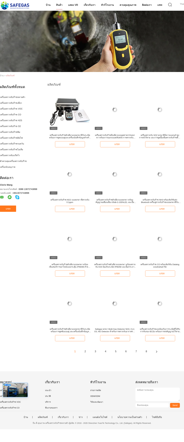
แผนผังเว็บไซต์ (100, 417)
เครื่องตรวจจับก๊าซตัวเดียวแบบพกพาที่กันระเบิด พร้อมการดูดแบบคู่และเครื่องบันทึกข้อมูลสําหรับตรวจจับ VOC (69, 136)
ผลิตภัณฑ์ (10, 75)
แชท (159, 5)
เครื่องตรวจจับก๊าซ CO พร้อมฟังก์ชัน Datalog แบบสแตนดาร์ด (159, 265)
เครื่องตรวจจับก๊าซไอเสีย (11, 149)
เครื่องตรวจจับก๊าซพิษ (10, 132)
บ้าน (48, 5)
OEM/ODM (95, 396)
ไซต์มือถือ (157, 417)
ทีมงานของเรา (51, 408)
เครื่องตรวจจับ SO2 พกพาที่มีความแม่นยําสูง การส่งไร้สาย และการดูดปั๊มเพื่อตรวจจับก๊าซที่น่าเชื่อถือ (160, 136)
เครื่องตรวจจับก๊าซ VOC (11, 109)
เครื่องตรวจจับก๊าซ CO (10, 114)
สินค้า (59, 5)
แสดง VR (73, 5)
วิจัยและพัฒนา (96, 402)
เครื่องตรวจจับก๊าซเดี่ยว (11, 103)
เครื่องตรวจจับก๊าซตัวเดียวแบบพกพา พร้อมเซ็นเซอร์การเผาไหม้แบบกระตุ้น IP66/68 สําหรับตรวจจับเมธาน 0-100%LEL (69, 265)
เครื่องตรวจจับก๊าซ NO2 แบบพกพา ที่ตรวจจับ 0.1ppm (69, 201)
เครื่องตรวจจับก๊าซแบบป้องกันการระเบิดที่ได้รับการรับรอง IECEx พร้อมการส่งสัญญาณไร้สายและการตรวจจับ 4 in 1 (160, 330)
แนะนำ (48, 390)
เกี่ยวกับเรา (89, 5)
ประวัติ (48, 396)
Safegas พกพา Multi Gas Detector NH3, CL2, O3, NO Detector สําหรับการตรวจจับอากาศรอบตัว (114, 330)
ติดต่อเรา (147, 5)
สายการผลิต (95, 390)
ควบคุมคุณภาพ (128, 5)
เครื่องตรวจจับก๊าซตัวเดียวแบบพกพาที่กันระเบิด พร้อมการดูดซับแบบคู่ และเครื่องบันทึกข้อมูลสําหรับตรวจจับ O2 (70, 330)
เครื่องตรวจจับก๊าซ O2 (10, 126)
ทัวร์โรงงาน (107, 5)
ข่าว (81, 417)
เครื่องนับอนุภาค (7, 167)
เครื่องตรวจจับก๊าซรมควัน (12, 143)
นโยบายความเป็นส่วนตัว (129, 417)
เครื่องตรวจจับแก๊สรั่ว (10, 155)
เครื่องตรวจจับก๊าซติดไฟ (11, 138)
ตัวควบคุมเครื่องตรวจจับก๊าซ (13, 161)
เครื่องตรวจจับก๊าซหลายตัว (12, 97)
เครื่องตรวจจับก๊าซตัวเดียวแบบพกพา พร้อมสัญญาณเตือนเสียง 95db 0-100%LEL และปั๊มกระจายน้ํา (115, 201)
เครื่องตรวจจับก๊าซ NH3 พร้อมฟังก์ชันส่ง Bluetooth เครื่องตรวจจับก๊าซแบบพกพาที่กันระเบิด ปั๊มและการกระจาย (160, 201)
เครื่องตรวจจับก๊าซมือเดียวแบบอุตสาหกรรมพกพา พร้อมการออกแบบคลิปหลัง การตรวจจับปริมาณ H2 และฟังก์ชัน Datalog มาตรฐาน (115, 136)
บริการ (48, 402)
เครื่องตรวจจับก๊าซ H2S (11, 120)
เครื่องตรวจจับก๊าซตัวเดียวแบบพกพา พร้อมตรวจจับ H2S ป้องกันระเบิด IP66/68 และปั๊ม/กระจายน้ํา (115, 265)
